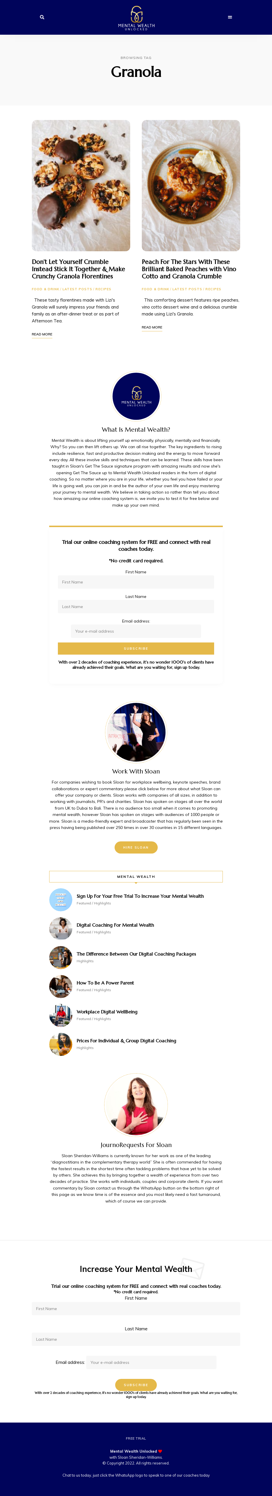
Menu (230, 17)
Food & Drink (45, 289)
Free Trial (136, 1438)
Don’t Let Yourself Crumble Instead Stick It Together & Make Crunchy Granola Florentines (78, 269)
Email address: (136, 1362)
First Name (136, 572)
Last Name (136, 596)
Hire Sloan (136, 847)
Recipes (103, 289)
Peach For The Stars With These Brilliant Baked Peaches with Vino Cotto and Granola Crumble (189, 269)
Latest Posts (77, 289)
